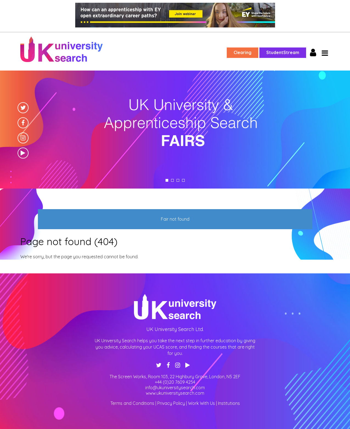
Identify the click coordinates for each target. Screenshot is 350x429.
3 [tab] (178, 180)
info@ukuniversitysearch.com (175, 387)
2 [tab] (172, 180)
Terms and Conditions (132, 403)
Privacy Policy (171, 403)
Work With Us (201, 403)
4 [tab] (183, 180)
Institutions (229, 403)
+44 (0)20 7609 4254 (175, 382)
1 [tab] (167, 180)
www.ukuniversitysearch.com (175, 393)
